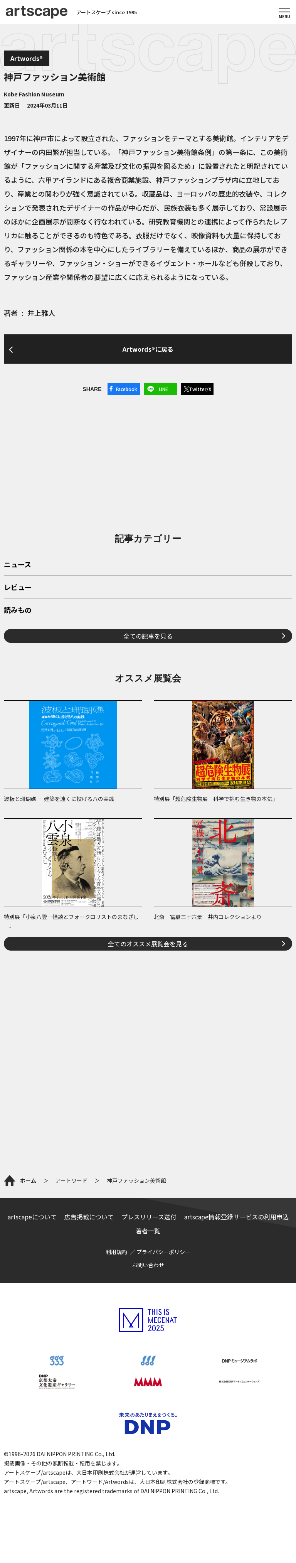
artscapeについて (32, 1216)
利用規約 (116, 1252)
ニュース (17, 565)
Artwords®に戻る (148, 349)
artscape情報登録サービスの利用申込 (236, 1216)
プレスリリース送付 (149, 1216)
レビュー (18, 587)
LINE (163, 389)
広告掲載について (89, 1216)
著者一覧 (148, 1230)
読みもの (18, 610)
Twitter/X (200, 389)
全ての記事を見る (148, 636)
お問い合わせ (148, 1265)
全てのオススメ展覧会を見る (148, 943)
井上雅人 (41, 313)
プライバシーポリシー (163, 1252)
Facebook (126, 389)
